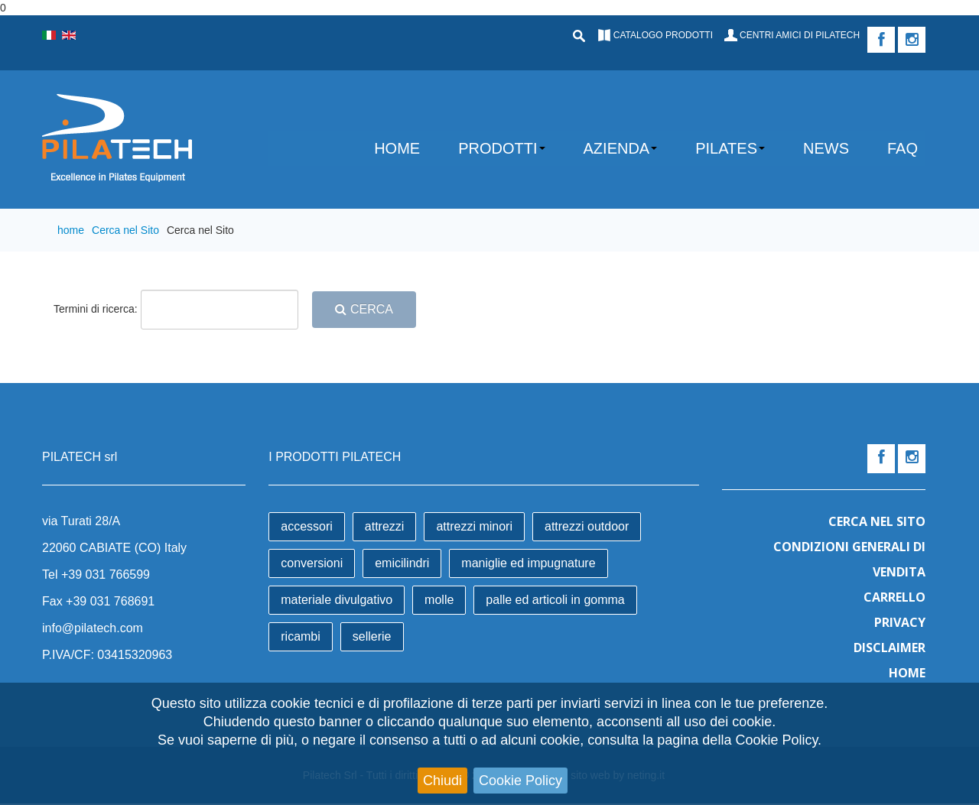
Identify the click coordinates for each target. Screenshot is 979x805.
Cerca (363, 309)
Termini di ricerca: (96, 309)
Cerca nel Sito (125, 230)
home (70, 230)
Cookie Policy (520, 780)
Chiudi (442, 780)
